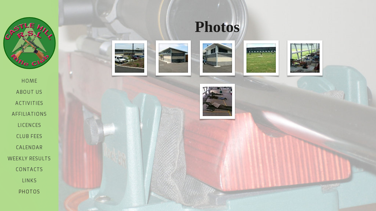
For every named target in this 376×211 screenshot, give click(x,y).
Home (29, 81)
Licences (29, 125)
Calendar (29, 147)
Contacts (29, 169)
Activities (29, 103)
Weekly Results (29, 158)
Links (29, 180)
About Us (29, 92)
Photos (29, 192)
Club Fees (29, 136)
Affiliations (29, 114)
